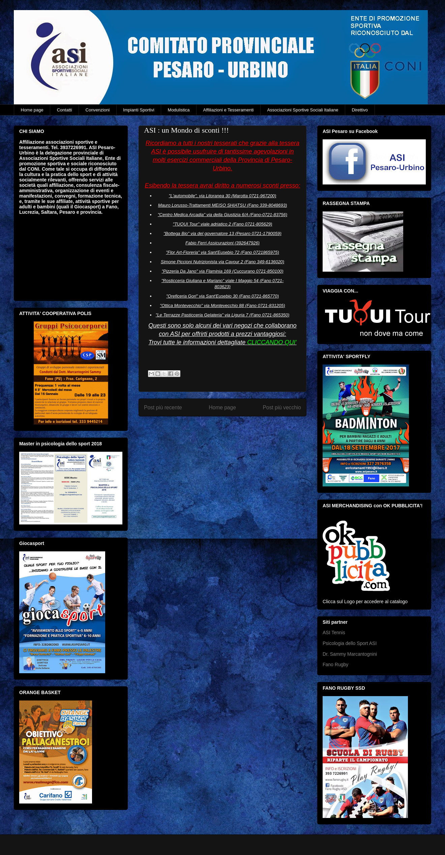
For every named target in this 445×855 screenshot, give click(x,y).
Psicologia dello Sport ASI (350, 643)
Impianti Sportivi (138, 109)
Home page (32, 109)
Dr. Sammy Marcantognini (350, 654)
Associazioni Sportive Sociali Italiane (302, 109)
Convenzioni (98, 109)
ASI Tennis (334, 632)
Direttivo (360, 109)
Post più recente (163, 407)
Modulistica (179, 109)
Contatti (64, 109)
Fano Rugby (335, 664)
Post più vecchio (282, 407)
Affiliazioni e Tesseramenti (228, 109)
